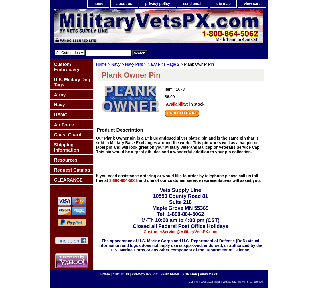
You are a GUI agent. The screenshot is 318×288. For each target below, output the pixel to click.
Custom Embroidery (67, 67)
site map (223, 3)
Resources (66, 160)
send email (192, 3)
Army (60, 94)
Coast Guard (68, 134)
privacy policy (157, 3)
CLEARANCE (68, 180)
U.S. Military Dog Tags (72, 82)
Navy (116, 64)
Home (101, 64)
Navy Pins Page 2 (163, 64)
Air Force (64, 124)
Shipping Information (66, 147)
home (98, 3)
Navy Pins (134, 64)
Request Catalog (72, 170)
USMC (61, 114)
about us (124, 3)
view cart (252, 3)
